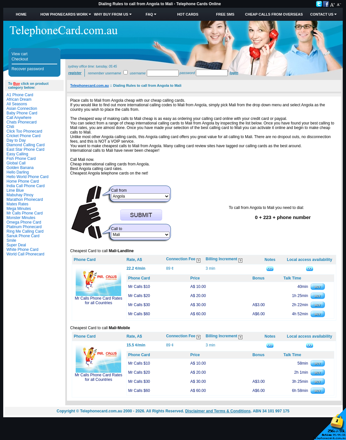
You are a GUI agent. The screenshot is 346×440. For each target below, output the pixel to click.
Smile (11, 240)
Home (21, 14)
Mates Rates (17, 204)
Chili (10, 126)
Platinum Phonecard (24, 227)
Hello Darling (17, 172)
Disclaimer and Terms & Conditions (218, 411)
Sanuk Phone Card (22, 236)
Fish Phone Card (21, 158)
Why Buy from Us (111, 14)
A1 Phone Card (19, 95)
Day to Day (16, 140)
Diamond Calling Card (25, 145)
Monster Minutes (20, 217)
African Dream (19, 99)
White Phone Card (22, 249)
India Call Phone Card (25, 186)
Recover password (28, 69)
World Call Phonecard (25, 254)
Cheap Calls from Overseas (274, 14)
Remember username (104, 73)
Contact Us (321, 14)
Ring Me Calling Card (25, 231)
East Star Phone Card (25, 149)
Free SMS (225, 14)
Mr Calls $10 (139, 286)
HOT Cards (187, 14)
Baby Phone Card (21, 113)
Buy (16, 83)
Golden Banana (19, 167)
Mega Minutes (18, 208)
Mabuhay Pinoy (19, 195)
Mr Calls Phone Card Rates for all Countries (98, 300)
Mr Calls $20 (139, 295)
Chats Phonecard (21, 122)
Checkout (20, 59)
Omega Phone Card (23, 222)
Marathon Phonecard (24, 199)
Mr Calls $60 (139, 314)
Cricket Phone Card (23, 136)
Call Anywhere (19, 117)
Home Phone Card (22, 181)
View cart (20, 54)
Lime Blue (15, 190)
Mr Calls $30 (139, 305)
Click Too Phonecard (24, 131)
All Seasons (16, 104)
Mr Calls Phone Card (24, 213)
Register (74, 73)
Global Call (16, 163)
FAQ (149, 14)
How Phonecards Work (64, 14)
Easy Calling (17, 154)
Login (234, 73)
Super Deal (16, 245)
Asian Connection (21, 108)
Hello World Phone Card (27, 177)
